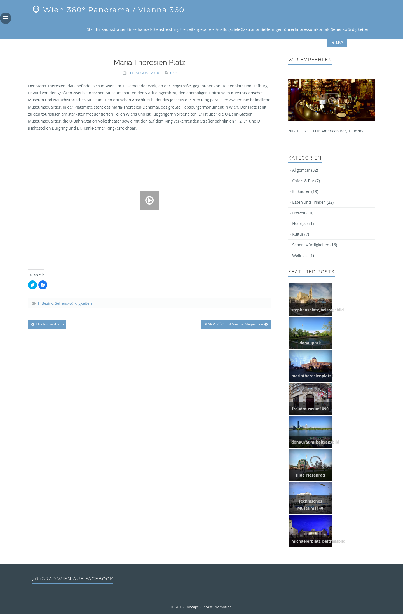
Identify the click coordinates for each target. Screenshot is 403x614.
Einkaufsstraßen (111, 29)
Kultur (300, 234)
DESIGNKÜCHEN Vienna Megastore (236, 324)
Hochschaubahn (47, 324)
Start (91, 29)
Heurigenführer (279, 29)
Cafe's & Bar (306, 180)
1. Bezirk (45, 303)
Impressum (305, 29)
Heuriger (303, 223)
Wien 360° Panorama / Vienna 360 (107, 9)
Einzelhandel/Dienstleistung (152, 29)
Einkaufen (305, 191)
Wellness (303, 255)
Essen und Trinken (313, 202)
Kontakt (323, 29)
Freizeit (302, 212)
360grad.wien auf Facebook (72, 579)
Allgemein (305, 170)
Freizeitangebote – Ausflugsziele (210, 29)
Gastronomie (252, 29)
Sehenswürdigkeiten (350, 29)
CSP (173, 72)
